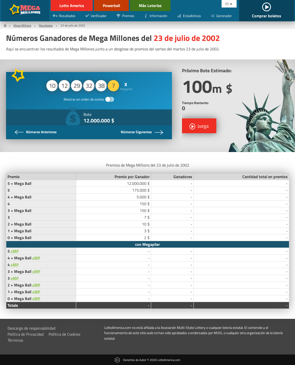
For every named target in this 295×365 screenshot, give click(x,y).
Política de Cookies (64, 334)
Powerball (111, 6)
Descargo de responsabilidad (31, 328)
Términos (15, 340)
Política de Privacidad (26, 334)
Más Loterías (150, 6)
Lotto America (71, 6)
